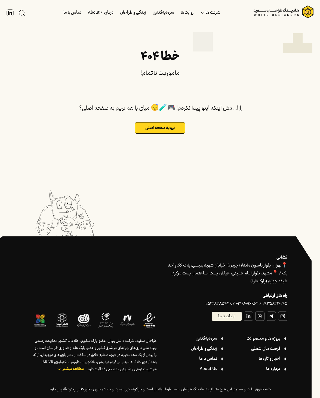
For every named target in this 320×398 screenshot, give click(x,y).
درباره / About (100, 13)
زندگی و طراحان (133, 13)
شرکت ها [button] (212, 13)
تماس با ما (72, 13)
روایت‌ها (187, 13)
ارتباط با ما (227, 316)
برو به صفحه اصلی (160, 128)
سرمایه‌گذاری (163, 13)
